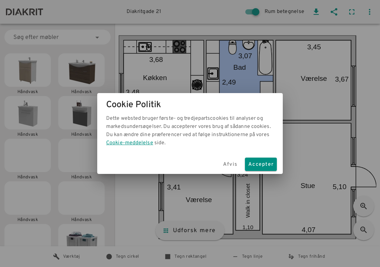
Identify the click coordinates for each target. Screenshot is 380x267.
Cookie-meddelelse (129, 143)
